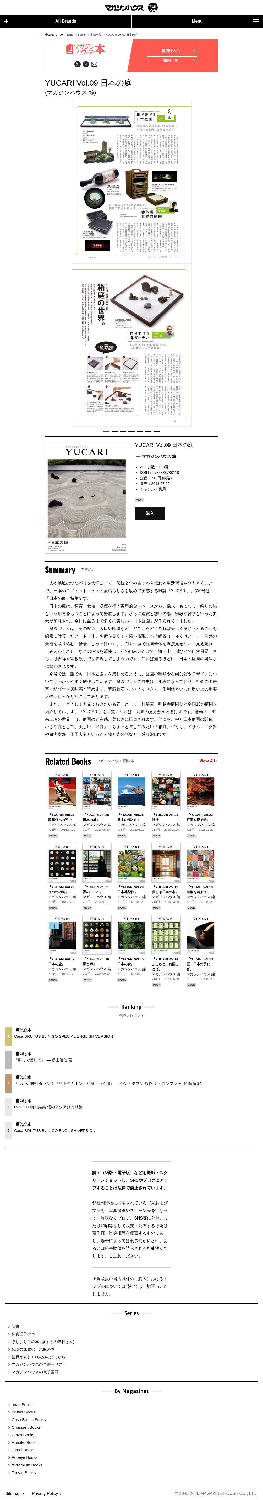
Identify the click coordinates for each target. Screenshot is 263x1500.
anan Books (22, 1404)
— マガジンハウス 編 (156, 456)
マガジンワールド (131, 7)
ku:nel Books (23, 1450)
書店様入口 (178, 51)
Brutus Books (23, 1412)
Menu (225, 21)
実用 (162, 489)
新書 (15, 1326)
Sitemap (13, 1493)
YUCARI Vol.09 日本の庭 (122, 34)
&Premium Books (27, 1465)
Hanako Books (24, 1442)
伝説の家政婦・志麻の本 (33, 1349)
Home (69, 34)
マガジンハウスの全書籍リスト (39, 1364)
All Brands (40, 21)
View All (209, 761)
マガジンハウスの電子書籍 (35, 1372)
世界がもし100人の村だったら (38, 1356)
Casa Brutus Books (29, 1419)
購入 (150, 513)
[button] (106, 431)
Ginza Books (23, 1434)
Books (82, 34)
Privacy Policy (45, 1493)
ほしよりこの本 (43, 1341)
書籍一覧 (96, 34)
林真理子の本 (23, 1334)
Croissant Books (26, 1427)
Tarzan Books (24, 1472)
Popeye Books (24, 1457)
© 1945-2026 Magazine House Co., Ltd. (216, 1493)
